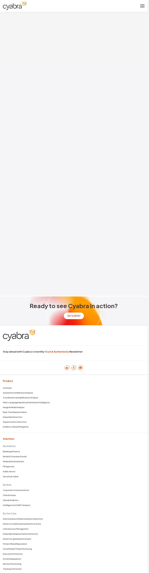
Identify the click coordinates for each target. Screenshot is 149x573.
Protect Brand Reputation (15, 544)
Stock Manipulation (12, 559)
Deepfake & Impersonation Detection (20, 534)
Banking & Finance (11, 451)
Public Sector (9, 471)
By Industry (9, 446)
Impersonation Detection (15, 422)
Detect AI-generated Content (17, 539)
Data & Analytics (10, 500)
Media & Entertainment (13, 461)
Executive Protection (13, 554)
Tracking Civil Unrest (12, 569)
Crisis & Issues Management (16, 529)
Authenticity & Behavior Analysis (18, 393)
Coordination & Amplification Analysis (20, 397)
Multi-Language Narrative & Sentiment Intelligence (26, 402)
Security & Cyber (10, 476)
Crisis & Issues (9, 495)
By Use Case (9, 513)
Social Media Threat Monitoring (17, 549)
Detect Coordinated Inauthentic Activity (22, 524)
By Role (7, 484)
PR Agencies (8, 466)
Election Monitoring (12, 564)
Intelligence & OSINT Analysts (16, 505)
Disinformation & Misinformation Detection (23, 519)
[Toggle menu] (142, 5)
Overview (7, 388)
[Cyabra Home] (14, 6)
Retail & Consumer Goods (15, 456)
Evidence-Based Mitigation (16, 427)
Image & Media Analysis (13, 407)
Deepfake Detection (12, 417)
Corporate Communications (16, 490)
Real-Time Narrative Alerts (15, 412)
